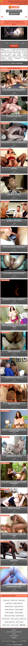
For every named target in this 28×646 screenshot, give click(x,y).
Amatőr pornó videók (9, 641)
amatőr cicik (23, 618)
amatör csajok (14, 625)
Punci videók (24, 1)
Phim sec (3, 641)
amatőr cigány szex (9, 622)
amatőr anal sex (9, 606)
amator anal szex (18, 606)
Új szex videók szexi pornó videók (14, 631)
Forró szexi (10, 644)
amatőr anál (9, 603)
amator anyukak (19, 609)
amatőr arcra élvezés (9, 615)
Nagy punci (10, 1)
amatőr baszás (20, 615)
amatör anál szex (9, 609)
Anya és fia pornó (17, 1)
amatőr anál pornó (17, 603)
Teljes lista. (22, 625)
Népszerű (14, 637)
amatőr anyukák (19, 612)
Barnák (13, 63)
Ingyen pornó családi (22, 4)
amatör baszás (5, 618)
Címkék (14, 633)
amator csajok (19, 622)
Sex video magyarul (23, 2)
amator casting (14, 618)
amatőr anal (14, 600)
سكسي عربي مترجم (18, 641)
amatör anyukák (9, 612)
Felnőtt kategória (14, 635)
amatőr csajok (6, 625)
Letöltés (14, 46)
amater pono (6, 600)
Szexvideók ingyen (14, 2)
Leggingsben (19, 63)
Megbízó (14, 629)
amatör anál (21, 600)
